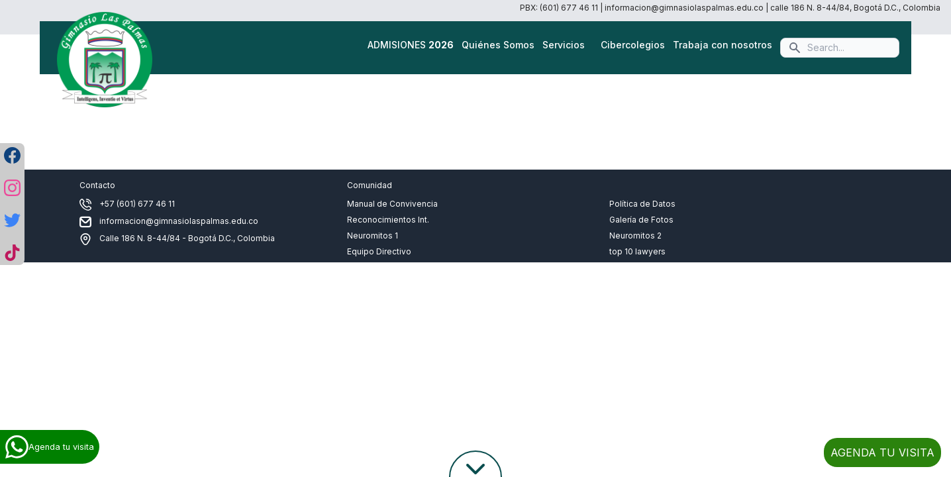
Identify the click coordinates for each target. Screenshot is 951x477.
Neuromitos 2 (635, 235)
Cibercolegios (633, 44)
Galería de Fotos (641, 220)
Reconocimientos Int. (388, 220)
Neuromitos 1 (372, 235)
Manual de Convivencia (392, 204)
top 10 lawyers (637, 251)
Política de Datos (642, 204)
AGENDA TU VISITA (882, 452)
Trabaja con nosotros (722, 44)
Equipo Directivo (379, 251)
